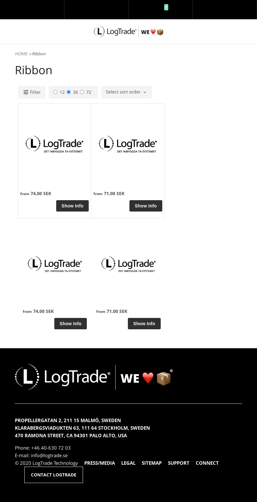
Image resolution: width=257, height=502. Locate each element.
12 (59, 92)
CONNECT (207, 463)
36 (72, 92)
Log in (96, 14)
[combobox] (126, 92)
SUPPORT (178, 463)
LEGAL (128, 463)
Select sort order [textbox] (123, 92)
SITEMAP (152, 463)
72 (85, 92)
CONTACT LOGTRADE (53, 475)
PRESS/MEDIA (99, 463)
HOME (21, 54)
